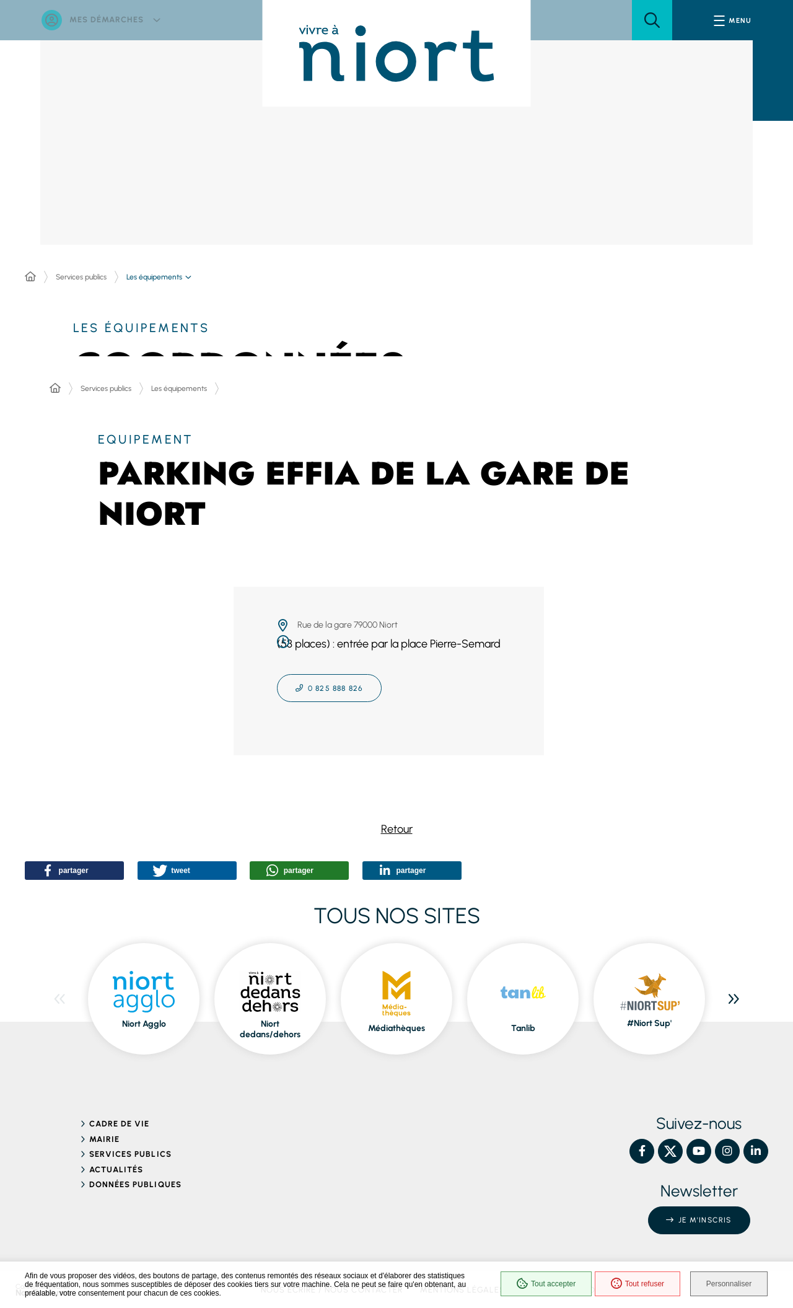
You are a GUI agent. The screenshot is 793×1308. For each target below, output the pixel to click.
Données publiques (135, 1180)
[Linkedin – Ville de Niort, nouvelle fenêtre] (755, 1147)
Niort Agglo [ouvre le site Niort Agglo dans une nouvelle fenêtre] (144, 1020)
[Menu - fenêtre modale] (732, 20)
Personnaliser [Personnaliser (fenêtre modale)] (729, 1284)
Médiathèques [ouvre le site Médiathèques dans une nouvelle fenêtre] (396, 1024)
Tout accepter (540, 1284)
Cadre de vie (119, 1120)
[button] (652, 20)
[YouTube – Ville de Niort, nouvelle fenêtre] (698, 1147)
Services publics (81, 277)
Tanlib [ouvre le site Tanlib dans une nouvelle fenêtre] (523, 1024)
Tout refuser (632, 1284)
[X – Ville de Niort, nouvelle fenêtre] (670, 1147)
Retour (397, 829)
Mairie (104, 1134)
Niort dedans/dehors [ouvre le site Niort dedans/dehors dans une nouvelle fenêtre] (270, 1025)
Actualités (116, 1165)
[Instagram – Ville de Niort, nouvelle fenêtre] (727, 1147)
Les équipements (179, 388)
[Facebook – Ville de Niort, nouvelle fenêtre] (641, 1147)
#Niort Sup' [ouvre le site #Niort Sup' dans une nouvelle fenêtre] (649, 1019)
